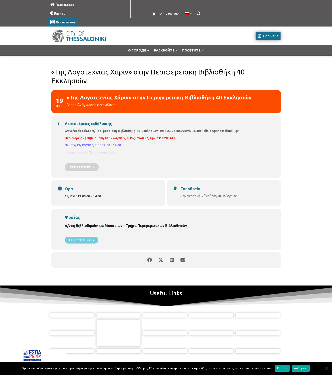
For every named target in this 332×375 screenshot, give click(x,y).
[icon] (186, 350)
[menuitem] (188, 14)
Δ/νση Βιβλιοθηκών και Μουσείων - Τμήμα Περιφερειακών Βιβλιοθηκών (126, 226)
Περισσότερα (81, 240)
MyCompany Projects (269, 361)
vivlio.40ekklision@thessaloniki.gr (213, 131)
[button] (198, 13)
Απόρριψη (300, 368)
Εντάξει (282, 368)
